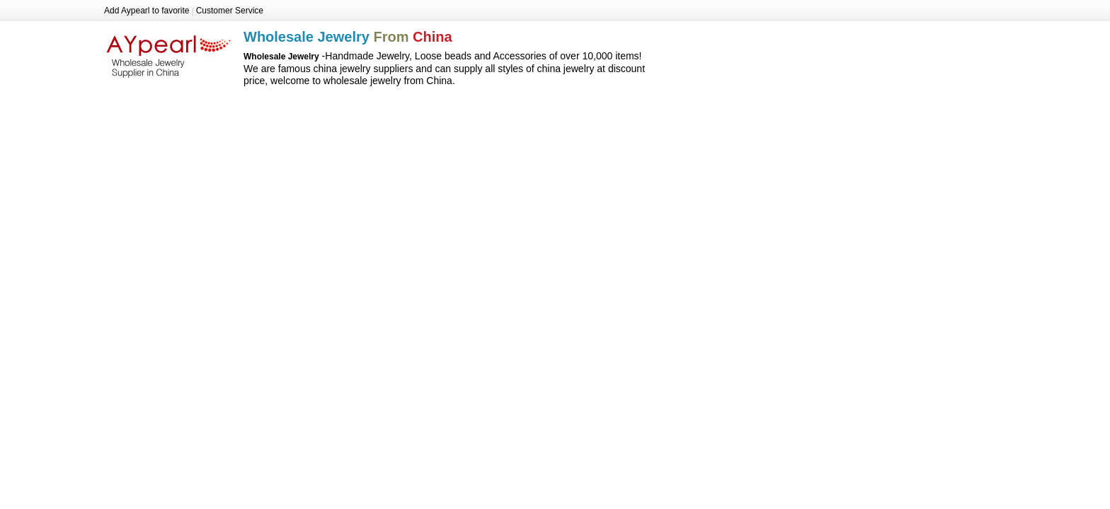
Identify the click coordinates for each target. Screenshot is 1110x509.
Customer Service (229, 11)
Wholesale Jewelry (168, 52)
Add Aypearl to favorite (147, 11)
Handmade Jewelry (367, 56)
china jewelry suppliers (363, 68)
